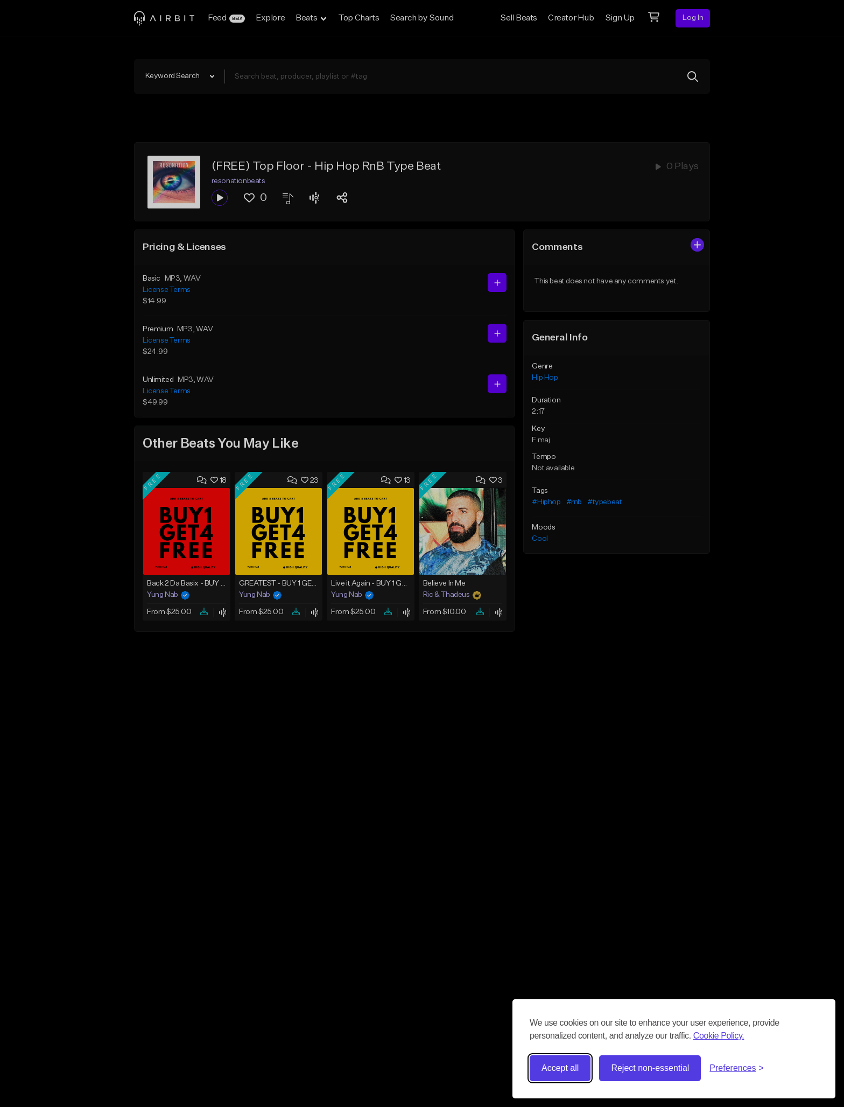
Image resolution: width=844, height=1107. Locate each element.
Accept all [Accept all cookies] (560, 1068)
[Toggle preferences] (736, 1068)
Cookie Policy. (718, 1035)
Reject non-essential (650, 1068)
